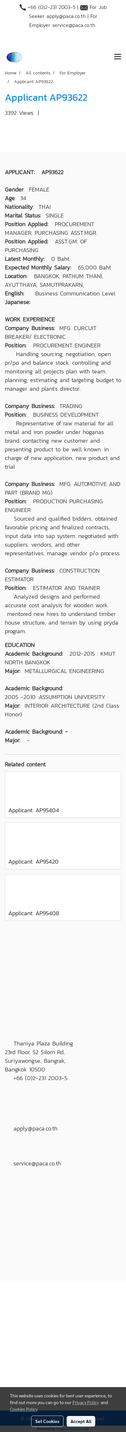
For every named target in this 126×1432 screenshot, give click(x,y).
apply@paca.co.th (66, 16)
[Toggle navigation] (118, 57)
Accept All (81, 1421)
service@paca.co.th (73, 25)
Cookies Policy (24, 1409)
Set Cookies (47, 1421)
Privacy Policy (85, 1402)
